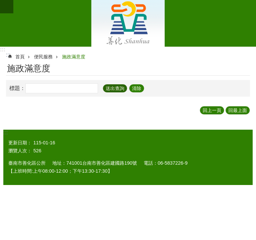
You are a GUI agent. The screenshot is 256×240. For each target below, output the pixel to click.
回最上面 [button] (237, 110)
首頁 (20, 56)
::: (2, 49)
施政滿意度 (73, 56)
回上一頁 (212, 110)
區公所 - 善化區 (128, 23)
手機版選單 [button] (6, 6)
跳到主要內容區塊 (3, 3)
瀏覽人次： (20, 150)
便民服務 (43, 56)
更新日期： (20, 142)
